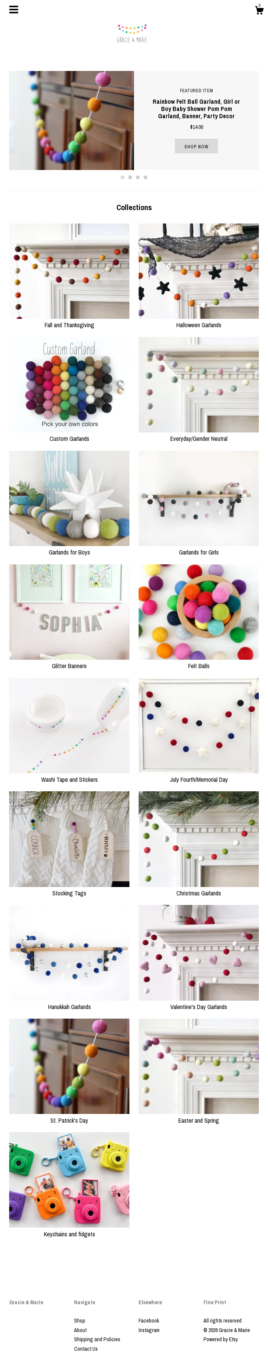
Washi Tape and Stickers (69, 775)
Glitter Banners (69, 661)
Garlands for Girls (199, 548)
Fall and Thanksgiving (69, 320)
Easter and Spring (199, 1115)
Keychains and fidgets (69, 1229)
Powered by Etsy (220, 1339)
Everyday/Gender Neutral (199, 434)
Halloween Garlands (199, 320)
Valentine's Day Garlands (199, 1002)
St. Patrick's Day (69, 1115)
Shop (79, 1320)
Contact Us (86, 1348)
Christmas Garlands (199, 889)
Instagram (149, 1330)
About (80, 1330)
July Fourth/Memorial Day (199, 775)
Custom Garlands (69, 434)
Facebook (149, 1320)
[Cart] (259, 11)
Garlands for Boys (69, 548)
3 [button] (138, 177)
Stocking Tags (69, 889)
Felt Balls (199, 661)
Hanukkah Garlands (69, 1002)
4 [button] (145, 177)
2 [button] (130, 177)
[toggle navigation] (13, 9)
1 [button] (122, 177)
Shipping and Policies (97, 1339)
